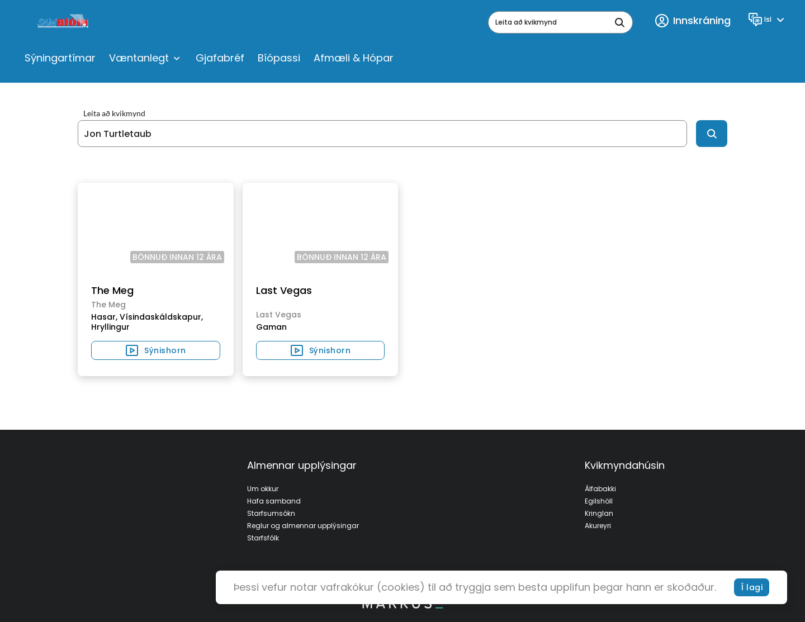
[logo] (64, 22)
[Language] (768, 19)
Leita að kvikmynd (114, 113)
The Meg (112, 290)
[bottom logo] (402, 606)
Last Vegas (284, 290)
